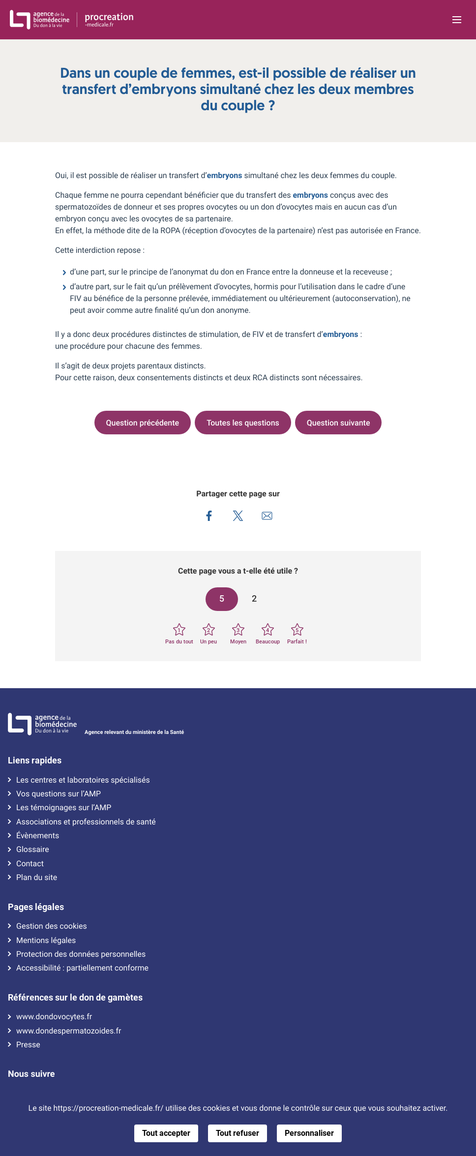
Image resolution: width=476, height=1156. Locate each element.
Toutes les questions (243, 422)
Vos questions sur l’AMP (58, 794)
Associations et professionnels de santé (86, 822)
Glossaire (32, 849)
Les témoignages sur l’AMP (63, 807)
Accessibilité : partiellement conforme (82, 968)
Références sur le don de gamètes (75, 998)
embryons (224, 175)
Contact (30, 863)
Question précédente (142, 422)
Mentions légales (46, 940)
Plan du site (36, 877)
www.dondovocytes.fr (54, 1016)
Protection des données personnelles (81, 954)
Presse (28, 1044)
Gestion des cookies (51, 926)
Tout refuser (237, 1133)
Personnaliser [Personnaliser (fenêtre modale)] (309, 1133)
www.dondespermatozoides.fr (68, 1031)
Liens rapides (34, 760)
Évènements (37, 835)
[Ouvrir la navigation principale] (456, 20)
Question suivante (338, 422)
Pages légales (36, 907)
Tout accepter (166, 1133)
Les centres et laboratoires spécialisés (83, 780)
